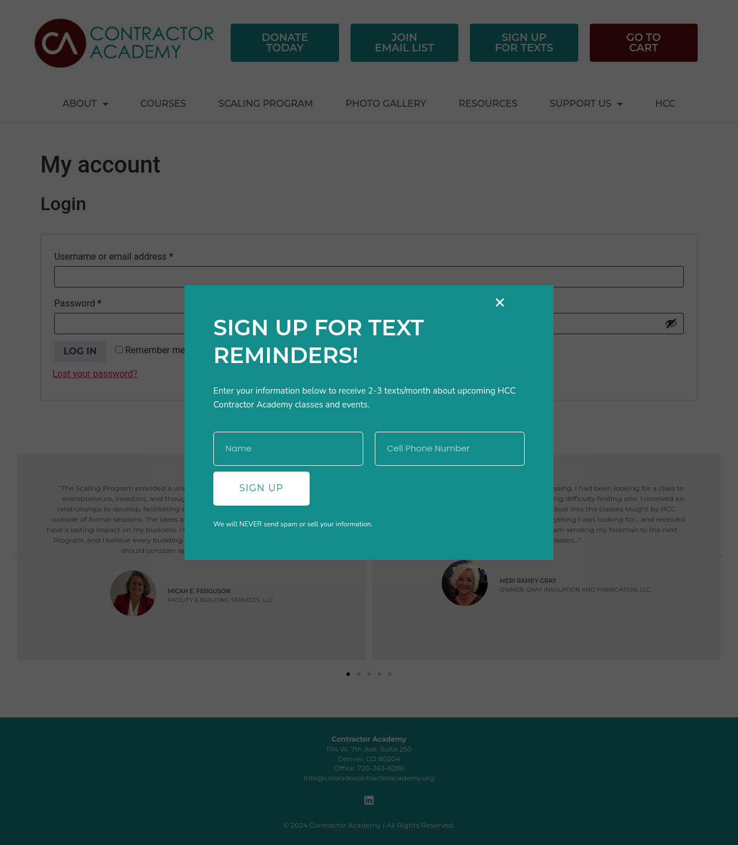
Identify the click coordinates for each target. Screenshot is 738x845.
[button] (500, 302)
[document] (369, 422)
